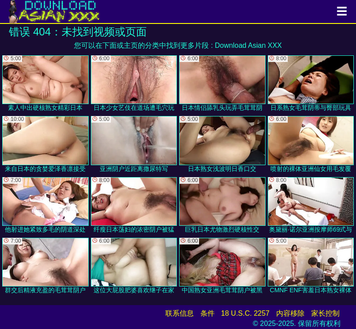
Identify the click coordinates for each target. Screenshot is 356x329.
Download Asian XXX (248, 45)
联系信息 (179, 313)
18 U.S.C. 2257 (245, 313)
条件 (207, 313)
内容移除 (290, 313)
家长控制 (325, 313)
